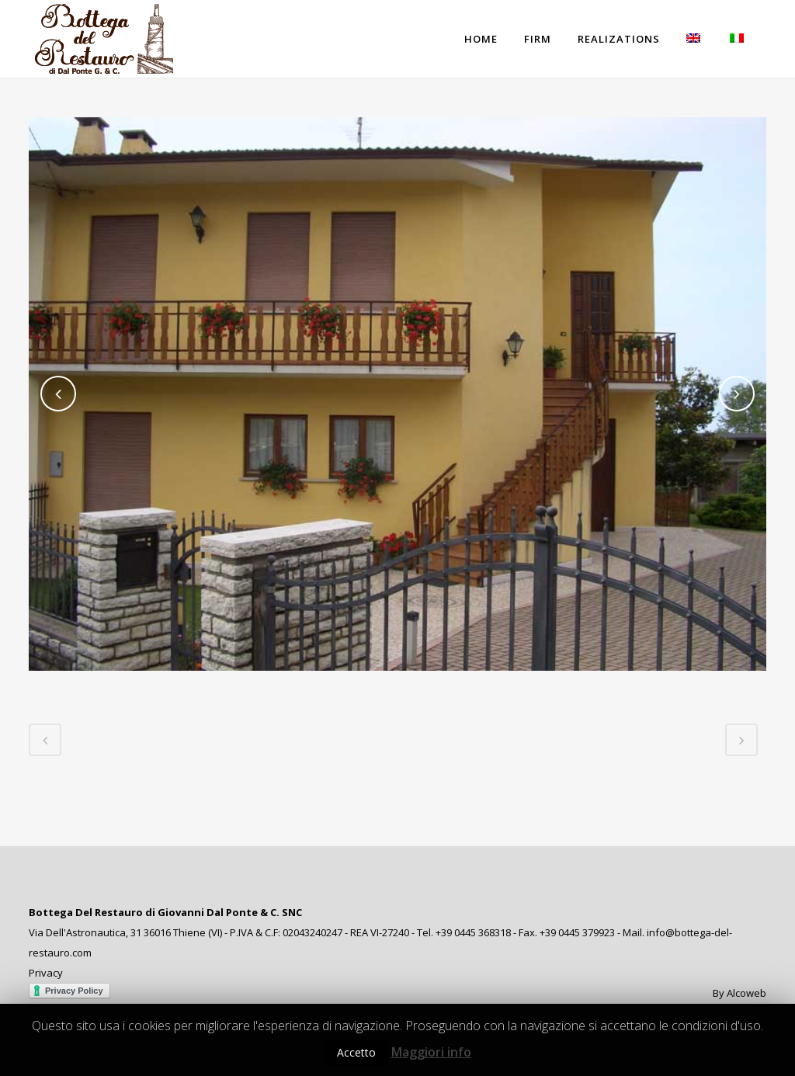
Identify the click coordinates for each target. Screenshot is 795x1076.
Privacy (46, 973)
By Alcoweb (739, 993)
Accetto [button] (356, 1052)
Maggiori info (431, 1051)
